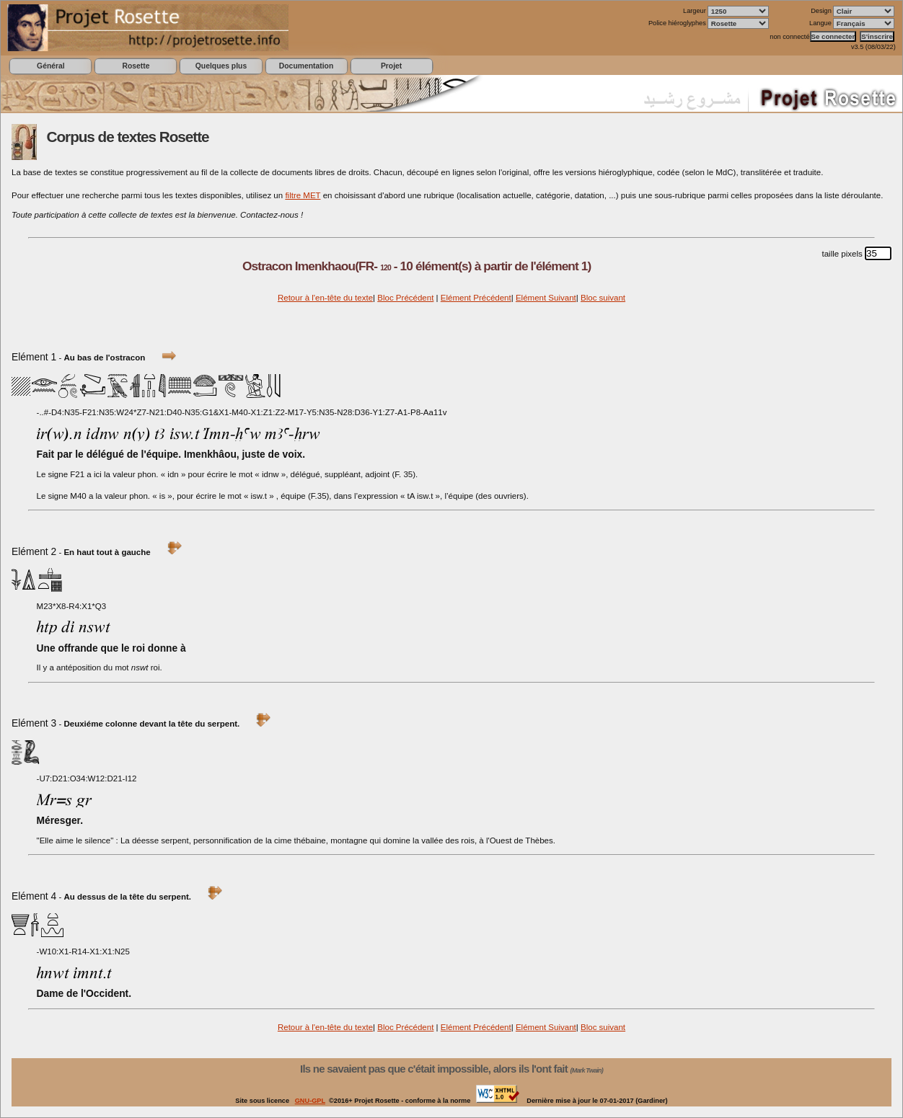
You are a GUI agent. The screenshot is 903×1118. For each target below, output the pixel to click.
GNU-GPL (310, 1100)
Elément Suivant (546, 297)
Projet (391, 66)
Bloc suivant (603, 297)
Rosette (135, 66)
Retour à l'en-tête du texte (325, 297)
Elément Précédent (476, 297)
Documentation (306, 66)
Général (51, 66)
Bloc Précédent (405, 297)
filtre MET (302, 195)
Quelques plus (221, 66)
